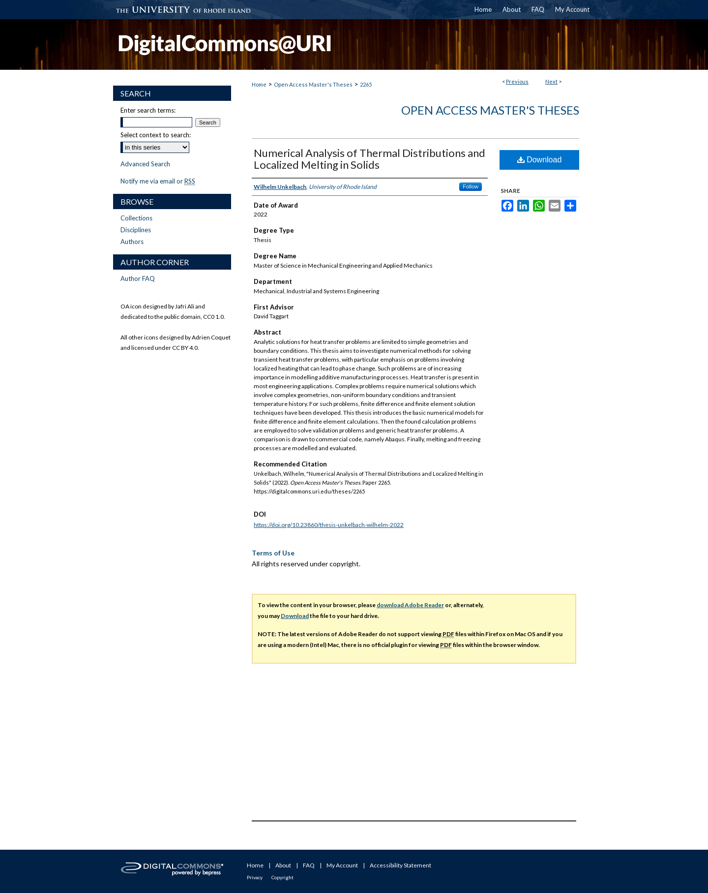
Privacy (255, 877)
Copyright (282, 877)
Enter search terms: (148, 110)
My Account (342, 865)
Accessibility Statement (400, 865)
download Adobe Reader (410, 605)
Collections (136, 218)
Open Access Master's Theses (313, 84)
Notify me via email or (157, 181)
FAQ (309, 865)
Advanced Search (145, 164)
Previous (517, 81)
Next (551, 81)
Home (259, 84)
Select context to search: (155, 135)
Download (539, 159)
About (283, 865)
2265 (366, 84)
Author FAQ (137, 278)
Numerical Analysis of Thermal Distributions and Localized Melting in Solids (369, 158)
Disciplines (135, 230)
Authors (132, 242)
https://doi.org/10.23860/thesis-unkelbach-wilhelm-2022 (329, 524)
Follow (470, 186)
